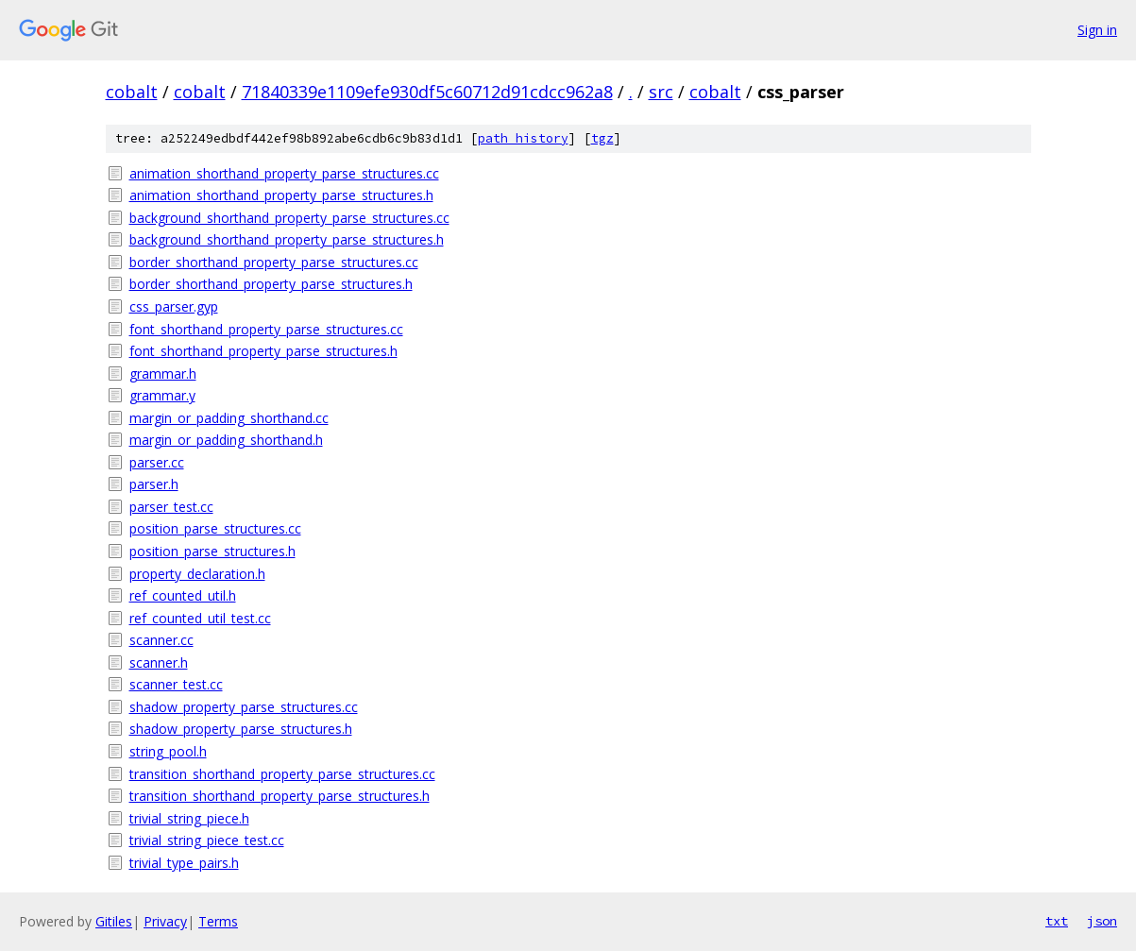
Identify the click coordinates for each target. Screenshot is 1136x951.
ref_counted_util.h (182, 595)
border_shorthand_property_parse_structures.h (271, 284)
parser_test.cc (171, 507)
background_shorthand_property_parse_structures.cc (289, 218)
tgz (602, 138)
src (661, 91)
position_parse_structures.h (212, 551)
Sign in (1097, 30)
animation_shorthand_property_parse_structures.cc (284, 173)
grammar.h (162, 373)
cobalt (132, 91)
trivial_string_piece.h (189, 818)
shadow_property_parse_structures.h (240, 729)
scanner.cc (161, 640)
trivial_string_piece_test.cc (206, 840)
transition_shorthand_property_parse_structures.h (279, 796)
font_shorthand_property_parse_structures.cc (266, 329)
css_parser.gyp (173, 306)
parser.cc (156, 462)
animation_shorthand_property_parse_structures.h (281, 195)
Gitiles (113, 921)
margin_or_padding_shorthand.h (226, 440)
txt (1056, 920)
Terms (218, 921)
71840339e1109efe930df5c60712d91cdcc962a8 (427, 91)
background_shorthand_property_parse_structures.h (286, 239)
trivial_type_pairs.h (184, 863)
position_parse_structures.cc (215, 528)
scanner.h (158, 662)
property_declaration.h (197, 574)
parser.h (153, 484)
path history (523, 138)
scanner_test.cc (176, 684)
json (1102, 920)
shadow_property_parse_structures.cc (243, 707)
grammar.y (162, 395)
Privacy (165, 921)
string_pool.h (168, 751)
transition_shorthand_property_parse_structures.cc (282, 774)
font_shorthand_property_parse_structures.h (263, 351)
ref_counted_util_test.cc (200, 618)
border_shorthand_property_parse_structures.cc (273, 262)
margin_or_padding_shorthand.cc (229, 418)
